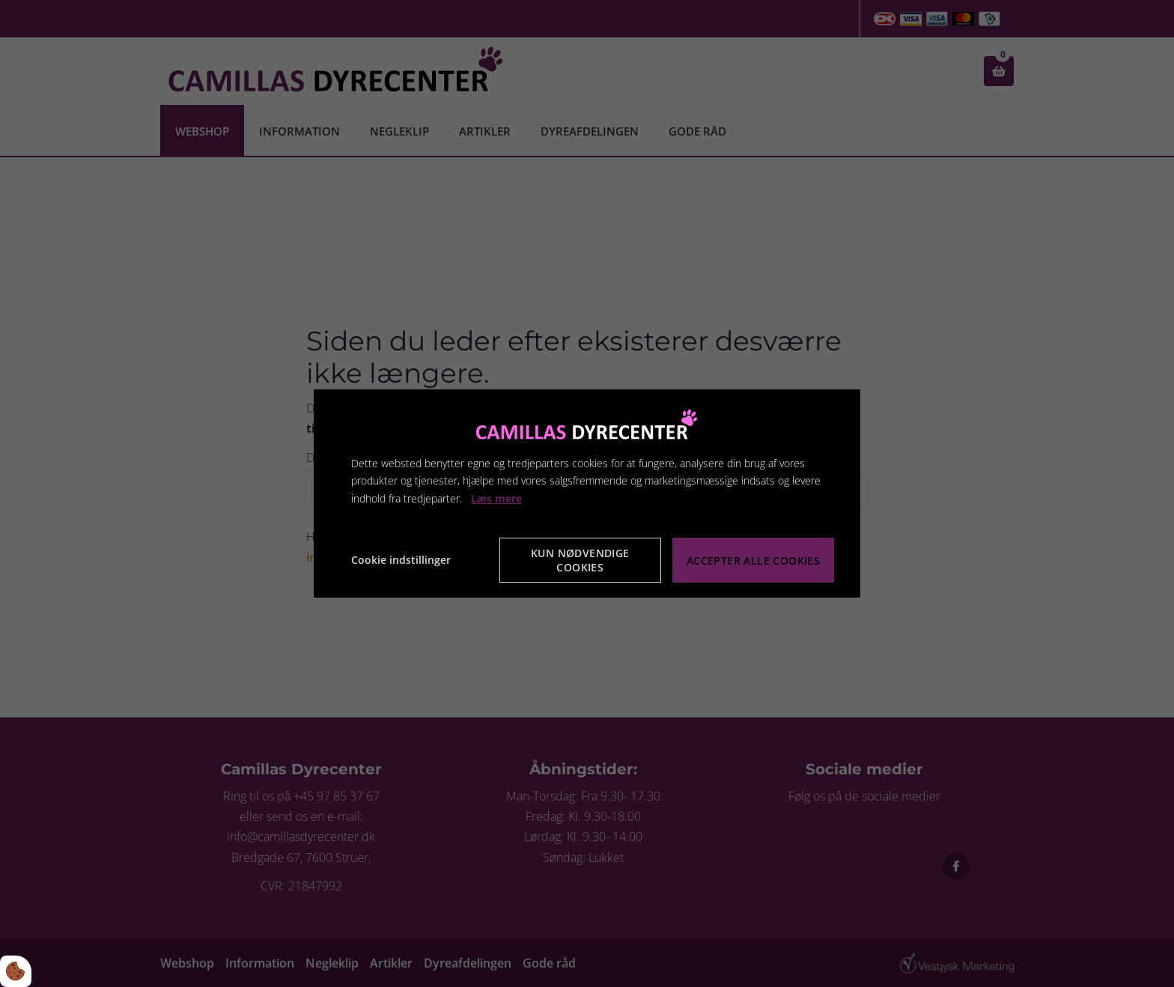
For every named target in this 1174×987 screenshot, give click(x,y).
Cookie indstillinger (401, 560)
